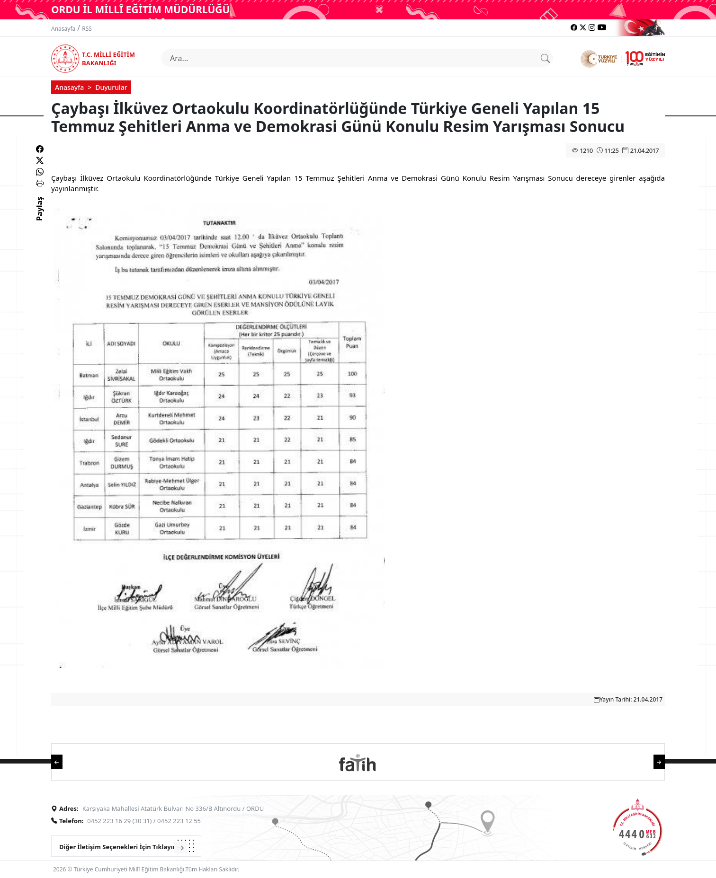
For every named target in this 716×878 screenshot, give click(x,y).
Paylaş (39, 217)
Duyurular (111, 87)
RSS (87, 29)
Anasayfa (63, 29)
